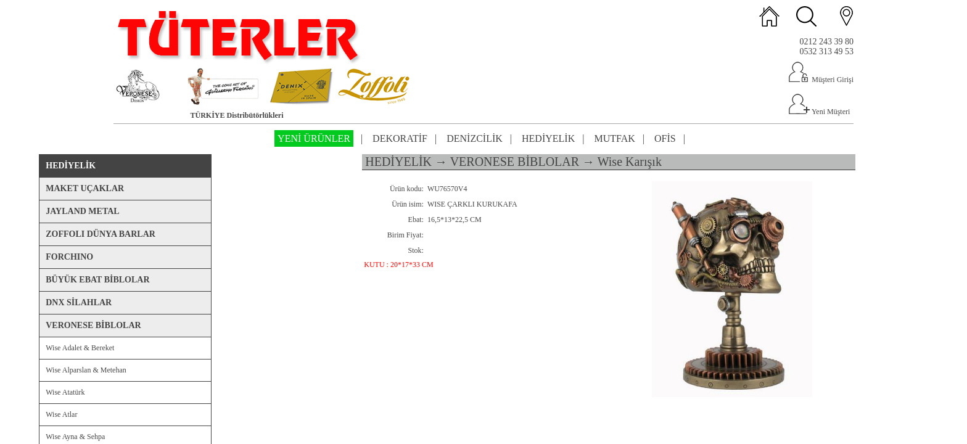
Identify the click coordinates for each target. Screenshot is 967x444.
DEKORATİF (399, 138)
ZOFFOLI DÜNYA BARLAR (100, 234)
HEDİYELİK (548, 138)
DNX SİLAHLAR (79, 302)
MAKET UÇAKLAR (85, 188)
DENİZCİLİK (474, 138)
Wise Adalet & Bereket (80, 347)
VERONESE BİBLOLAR (93, 325)
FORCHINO (69, 256)
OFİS (665, 138)
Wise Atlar (61, 414)
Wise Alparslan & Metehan (86, 370)
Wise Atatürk (65, 392)
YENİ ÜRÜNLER (314, 138)
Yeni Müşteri (819, 111)
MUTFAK (614, 138)
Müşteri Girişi (821, 79)
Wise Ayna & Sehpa (75, 436)
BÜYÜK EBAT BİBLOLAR (97, 279)
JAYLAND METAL (82, 211)
